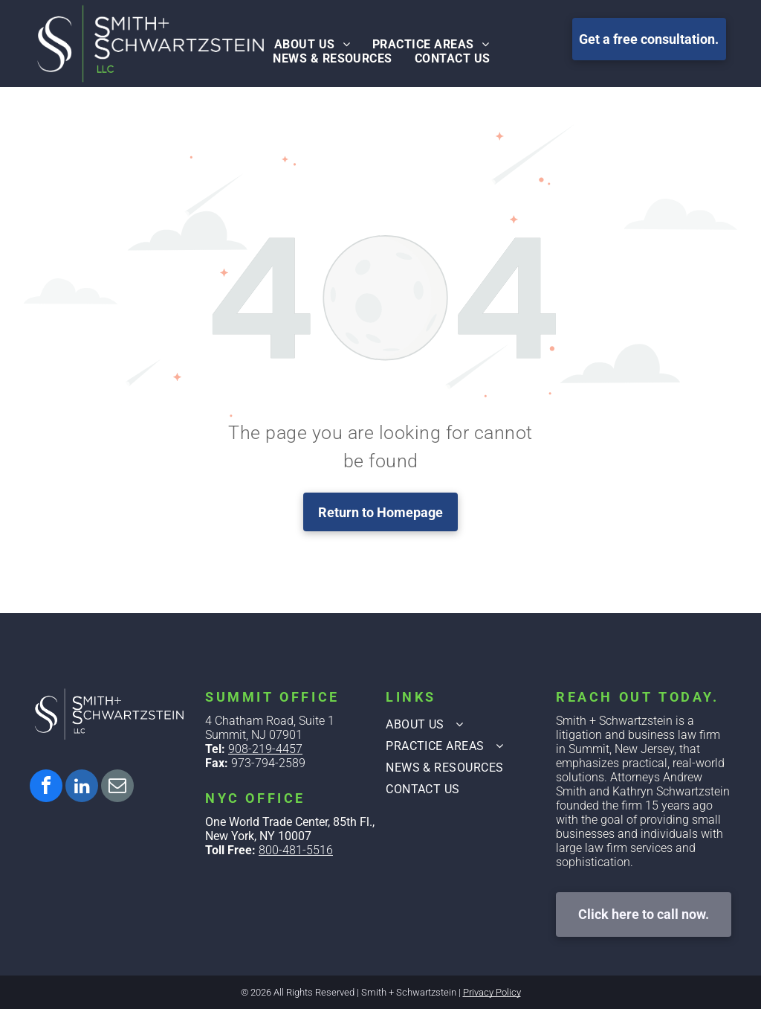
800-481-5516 (296, 850)
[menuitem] (312, 44)
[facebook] (46, 787)
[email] (117, 787)
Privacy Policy (492, 992)
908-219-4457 (265, 749)
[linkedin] (81, 787)
